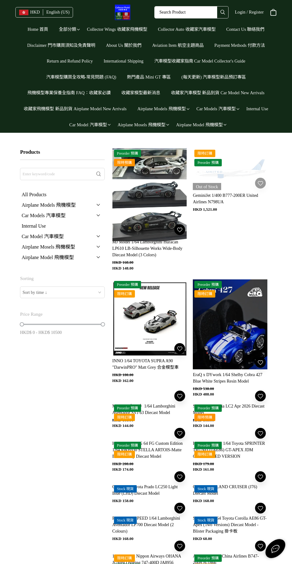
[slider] (22, 324)
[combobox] (62, 292)
